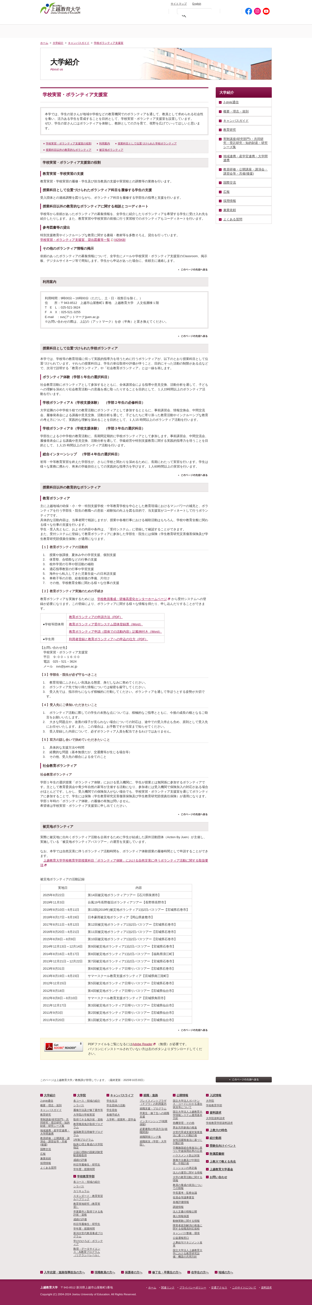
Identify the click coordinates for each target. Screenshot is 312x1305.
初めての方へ (230, 11)
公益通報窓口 (181, 1237)
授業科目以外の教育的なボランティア (68, 149)
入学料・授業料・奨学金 (121, 1119)
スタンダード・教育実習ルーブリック (88, 1197)
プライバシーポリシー (192, 1287)
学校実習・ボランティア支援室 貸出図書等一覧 (83, 240)
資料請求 (237, 3)
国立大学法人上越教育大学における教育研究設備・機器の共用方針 (187, 1253)
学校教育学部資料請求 (219, 1122)
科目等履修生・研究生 (86, 1164)
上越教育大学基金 (221, 1169)
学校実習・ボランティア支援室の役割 (68, 143)
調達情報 (178, 1206)
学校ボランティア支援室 (108, 42)
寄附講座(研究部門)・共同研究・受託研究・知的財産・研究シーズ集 (55, 1122)
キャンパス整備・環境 (186, 1233)
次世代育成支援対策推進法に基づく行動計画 (187, 1134)
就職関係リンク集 (150, 1136)
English (196, 3)
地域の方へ (256, 21)
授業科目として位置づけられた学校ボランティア (147, 143)
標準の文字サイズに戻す (151, 11)
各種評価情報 (181, 1202)
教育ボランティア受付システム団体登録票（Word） (106, 624)
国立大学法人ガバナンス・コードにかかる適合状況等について (187, 1103)
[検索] (195, 12)
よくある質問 (48, 1167)
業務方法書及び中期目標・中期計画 (186, 1162)
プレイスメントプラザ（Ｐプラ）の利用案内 (153, 1102)
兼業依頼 (45, 1158)
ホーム (59, 31)
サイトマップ (179, 3)
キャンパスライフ (252, 31)
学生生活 (112, 1100)
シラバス (78, 1105)
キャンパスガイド (78, 42)
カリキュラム (81, 1191)
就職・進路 (150, 1095)
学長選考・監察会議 (185, 1192)
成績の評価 (80, 1159)
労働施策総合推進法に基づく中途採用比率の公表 (187, 1149)
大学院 (175, 31)
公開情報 (182, 1095)
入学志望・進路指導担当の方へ (64, 1272)
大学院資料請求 (215, 1118)
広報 (43, 1153)
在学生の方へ (224, 21)
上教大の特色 (218, 1130)
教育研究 (45, 1114)
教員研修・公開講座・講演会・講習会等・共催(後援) (55, 1141)
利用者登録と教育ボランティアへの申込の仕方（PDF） (108, 639)
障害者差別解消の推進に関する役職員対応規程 (187, 1227)
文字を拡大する (161, 11)
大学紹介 (98, 31)
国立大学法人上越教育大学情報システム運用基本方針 (187, 1114)
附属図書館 (217, 1153)
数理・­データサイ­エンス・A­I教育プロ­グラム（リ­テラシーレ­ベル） (86, 1252)
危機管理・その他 (183, 1122)
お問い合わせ (216, 3)
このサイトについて (244, 1287)
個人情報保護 (181, 1216)
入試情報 (136, 31)
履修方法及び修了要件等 (88, 1109)
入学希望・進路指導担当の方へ (67, 21)
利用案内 (104, 143)
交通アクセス (260, 3)
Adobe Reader (142, 1044)
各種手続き (113, 1114)
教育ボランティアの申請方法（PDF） (96, 617)
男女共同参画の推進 (185, 1127)
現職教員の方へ (113, 21)
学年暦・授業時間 (84, 1169)
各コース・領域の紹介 (86, 1100)
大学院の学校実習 (84, 1114)
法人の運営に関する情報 (187, 1172)
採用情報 (45, 1163)
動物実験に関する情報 (186, 1220)
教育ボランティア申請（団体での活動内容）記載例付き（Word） (115, 631)
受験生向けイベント (223, 1145)
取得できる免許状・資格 (88, 1119)
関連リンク (168, 1287)
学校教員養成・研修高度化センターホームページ (132, 599)
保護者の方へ (148, 21)
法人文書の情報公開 (185, 1211)
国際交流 (45, 1149)
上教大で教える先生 (223, 1161)
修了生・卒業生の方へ (166, 1272)
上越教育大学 (60, 8)
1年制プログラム (83, 1139)
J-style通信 (46, 1100)
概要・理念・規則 (51, 1105)
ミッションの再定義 (185, 1167)
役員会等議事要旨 (183, 1197)
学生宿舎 (112, 1109)
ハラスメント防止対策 (186, 1155)
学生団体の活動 (116, 1105)
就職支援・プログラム (153, 1108)
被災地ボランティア (111, 149)
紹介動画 (215, 1137)
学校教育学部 (214, 31)
